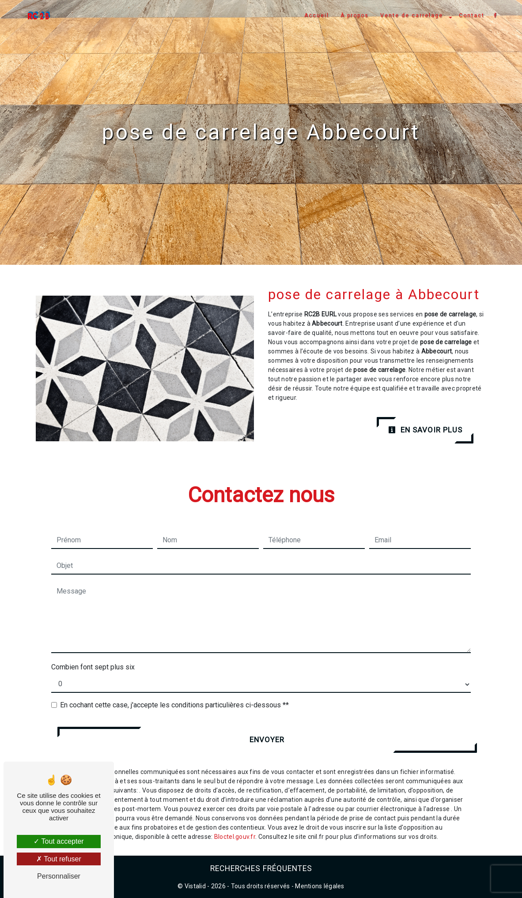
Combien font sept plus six (93, 667)
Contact (471, 15)
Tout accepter (58, 841)
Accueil (315, 15)
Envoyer (267, 739)
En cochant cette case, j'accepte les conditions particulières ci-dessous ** (174, 705)
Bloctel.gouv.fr (234, 836)
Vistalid (195, 886)
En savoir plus (425, 429)
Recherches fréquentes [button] (261, 868)
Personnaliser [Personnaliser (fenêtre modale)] (58, 876)
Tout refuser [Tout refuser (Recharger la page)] (58, 859)
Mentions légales (319, 886)
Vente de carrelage (410, 15)
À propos (354, 15)
